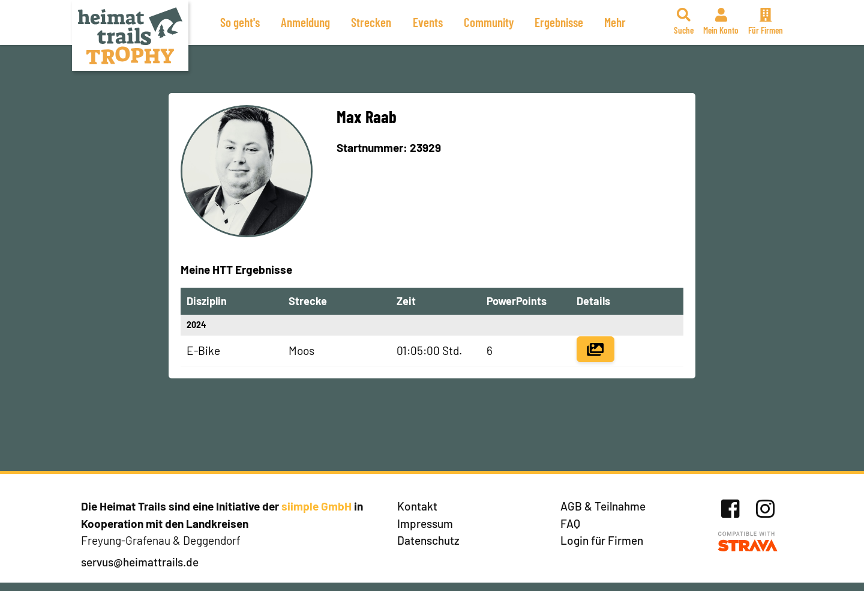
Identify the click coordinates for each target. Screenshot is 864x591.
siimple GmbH (316, 506)
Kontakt (417, 506)
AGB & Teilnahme (603, 506)
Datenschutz (428, 540)
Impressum (425, 523)
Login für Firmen (601, 540)
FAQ (570, 523)
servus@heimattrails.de (140, 562)
